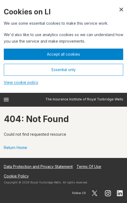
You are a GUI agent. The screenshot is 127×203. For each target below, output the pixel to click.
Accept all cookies (63, 54)
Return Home (15, 147)
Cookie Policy (16, 176)
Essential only (64, 69)
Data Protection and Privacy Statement (38, 166)
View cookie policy (21, 82)
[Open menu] (6, 99)
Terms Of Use (89, 166)
